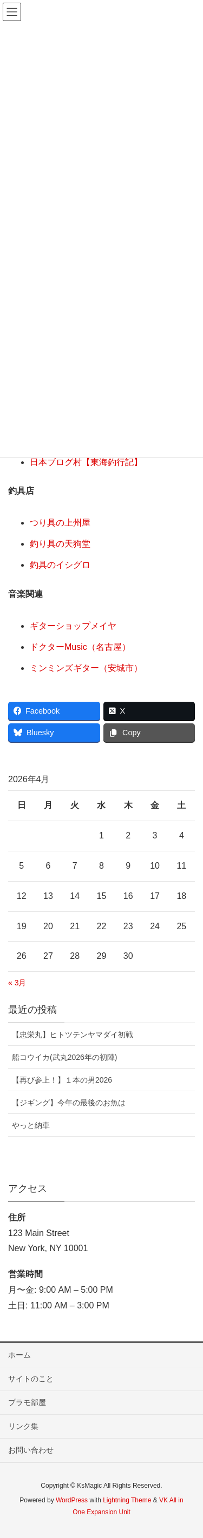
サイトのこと (31, 1378)
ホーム (19, 1355)
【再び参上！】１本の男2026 (62, 1080)
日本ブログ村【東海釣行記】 (86, 462)
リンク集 (23, 1426)
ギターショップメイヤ (73, 625)
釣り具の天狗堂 (60, 543)
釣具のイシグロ (60, 564)
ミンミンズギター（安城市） (86, 668)
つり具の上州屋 (60, 522)
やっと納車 (31, 1125)
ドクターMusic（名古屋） (80, 647)
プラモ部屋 (27, 1402)
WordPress (72, 1500)
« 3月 (17, 982)
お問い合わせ (31, 1450)
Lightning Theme (127, 1500)
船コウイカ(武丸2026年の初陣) (64, 1057)
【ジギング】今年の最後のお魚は (69, 1102)
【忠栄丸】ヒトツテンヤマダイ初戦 (72, 1034)
